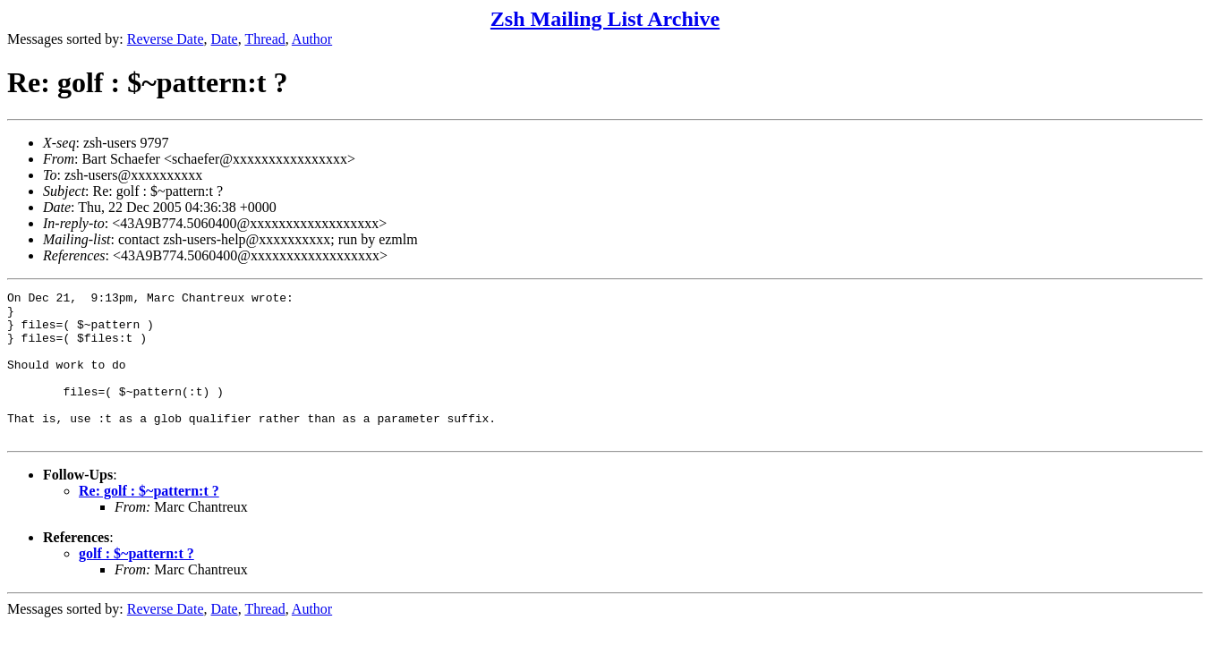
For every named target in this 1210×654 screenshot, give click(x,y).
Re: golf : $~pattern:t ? (149, 520)
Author (312, 39)
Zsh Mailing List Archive (605, 18)
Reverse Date (165, 39)
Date (224, 39)
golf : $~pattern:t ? (136, 582)
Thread (264, 39)
